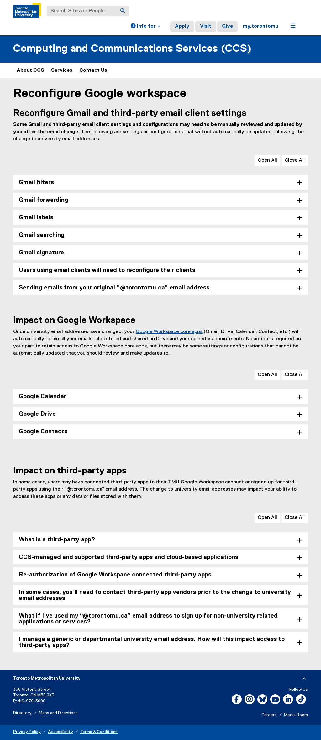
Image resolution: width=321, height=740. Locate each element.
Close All (295, 160)
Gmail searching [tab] (42, 235)
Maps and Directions (58, 713)
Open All (267, 160)
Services (61, 70)
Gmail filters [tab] (36, 182)
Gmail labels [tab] (36, 218)
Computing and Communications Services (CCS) (132, 49)
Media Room (296, 715)
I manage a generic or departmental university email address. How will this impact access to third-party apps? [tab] (152, 642)
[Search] (122, 11)
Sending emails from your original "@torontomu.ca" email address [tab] (114, 288)
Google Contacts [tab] (43, 432)
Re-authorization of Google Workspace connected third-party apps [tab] (115, 575)
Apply (182, 26)
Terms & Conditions (99, 732)
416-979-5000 (31, 701)
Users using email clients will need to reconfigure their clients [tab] (107, 270)
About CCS (30, 70)
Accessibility (60, 732)
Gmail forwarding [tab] (43, 200)
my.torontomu (260, 26)
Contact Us (93, 70)
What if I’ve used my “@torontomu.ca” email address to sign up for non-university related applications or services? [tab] (148, 619)
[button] (145, 26)
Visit (205, 26)
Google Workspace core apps (169, 331)
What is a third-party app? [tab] (57, 540)
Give (227, 26)
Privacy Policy (27, 732)
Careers (269, 715)
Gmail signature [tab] (41, 253)
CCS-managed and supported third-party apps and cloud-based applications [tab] (128, 557)
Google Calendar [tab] (42, 396)
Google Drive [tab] (37, 414)
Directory (22, 713)
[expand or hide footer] (304, 678)
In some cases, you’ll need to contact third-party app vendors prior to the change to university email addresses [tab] (155, 595)
